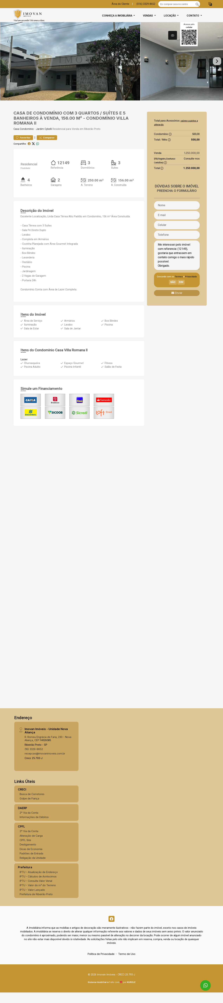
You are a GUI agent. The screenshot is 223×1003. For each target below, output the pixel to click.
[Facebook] (111, 928)
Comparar (47, 147)
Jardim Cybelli (44, 138)
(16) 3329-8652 (34, 758)
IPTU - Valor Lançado (32, 899)
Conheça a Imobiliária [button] (117, 15)
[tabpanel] (111, 66)
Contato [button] (193, 15)
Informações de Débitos (34, 826)
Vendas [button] (148, 15)
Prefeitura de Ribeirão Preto (36, 903)
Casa (16, 138)
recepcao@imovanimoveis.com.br (45, 762)
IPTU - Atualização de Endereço (39, 881)
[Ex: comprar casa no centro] (176, 4)
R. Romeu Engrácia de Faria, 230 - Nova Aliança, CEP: (48, 748)
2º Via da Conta (29, 821)
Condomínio (27, 138)
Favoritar (23, 147)
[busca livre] (197, 4)
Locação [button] (170, 15)
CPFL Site (25, 849)
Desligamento (28, 853)
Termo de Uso (126, 964)
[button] (210, 4)
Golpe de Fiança (29, 807)
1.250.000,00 (192, 162)
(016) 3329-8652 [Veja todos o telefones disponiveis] (145, 3)
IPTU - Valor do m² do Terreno (38, 894)
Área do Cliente (120, 3)
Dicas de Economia (31, 858)
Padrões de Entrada (31, 862)
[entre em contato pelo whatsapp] (202, 982)
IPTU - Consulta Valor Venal (36, 890)
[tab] (172, 35)
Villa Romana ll (76, 359)
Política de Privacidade (101, 964)
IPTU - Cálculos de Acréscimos (38, 885)
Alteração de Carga (31, 845)
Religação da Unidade (33, 867)
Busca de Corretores (32, 803)
